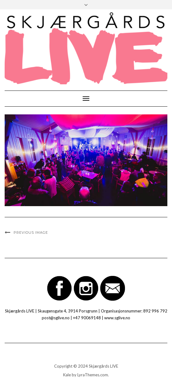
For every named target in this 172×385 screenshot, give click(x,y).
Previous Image (31, 232)
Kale (67, 374)
